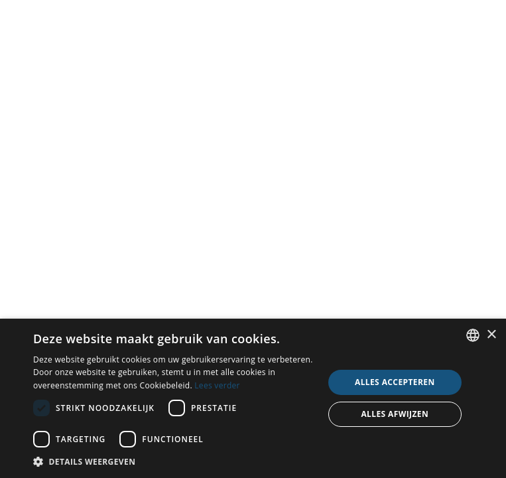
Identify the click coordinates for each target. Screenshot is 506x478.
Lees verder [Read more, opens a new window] (217, 385)
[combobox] (472, 335)
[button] (173, 461)
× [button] (491, 335)
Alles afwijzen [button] (394, 414)
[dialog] (253, 398)
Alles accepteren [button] (395, 382)
